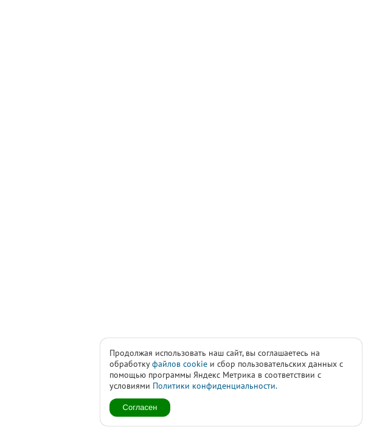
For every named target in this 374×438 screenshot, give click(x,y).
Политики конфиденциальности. (215, 385)
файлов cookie (179, 363)
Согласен (140, 407)
